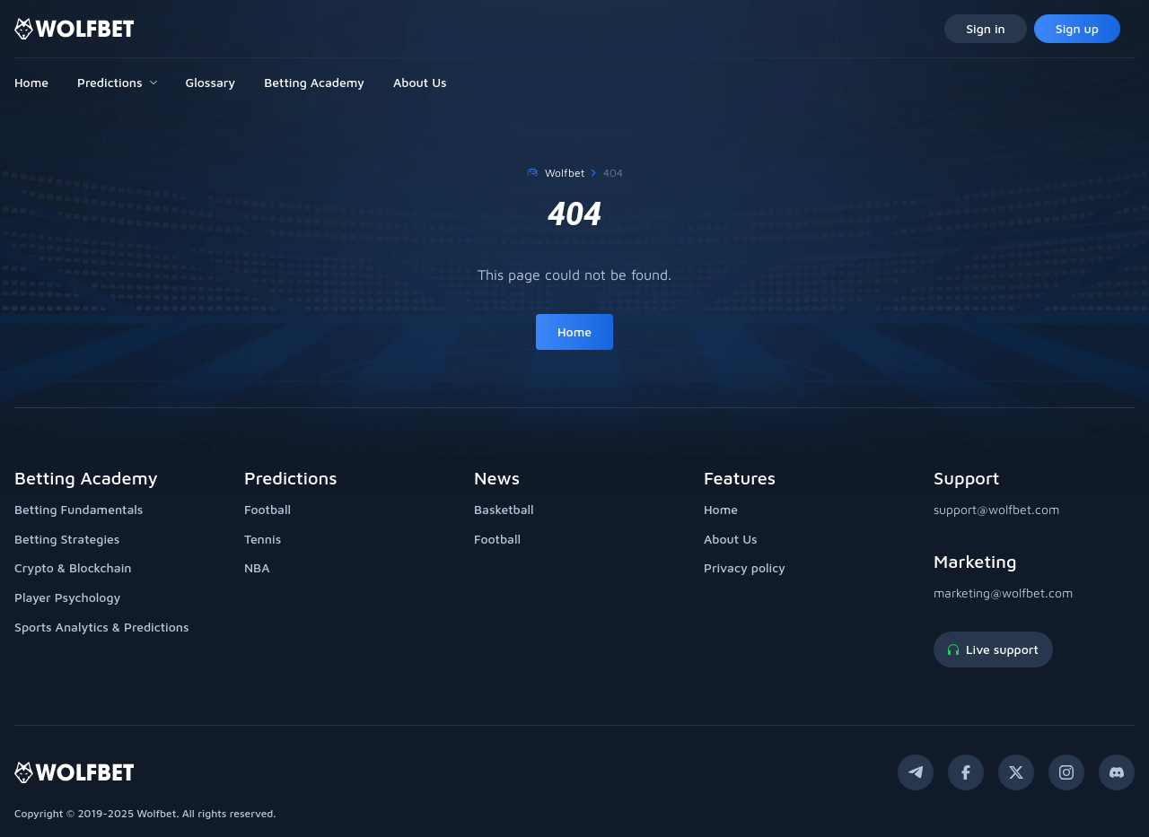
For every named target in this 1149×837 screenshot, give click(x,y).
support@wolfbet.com (996, 509)
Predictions (109, 82)
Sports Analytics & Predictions (101, 626)
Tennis (262, 538)
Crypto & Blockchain (73, 567)
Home (31, 82)
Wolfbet (564, 172)
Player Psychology (67, 597)
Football (267, 509)
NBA (256, 567)
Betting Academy (314, 82)
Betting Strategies (66, 538)
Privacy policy (744, 567)
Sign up (1077, 28)
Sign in (985, 28)
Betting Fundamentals (78, 509)
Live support (993, 649)
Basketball (504, 509)
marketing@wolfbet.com (1003, 592)
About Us (420, 82)
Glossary (211, 82)
